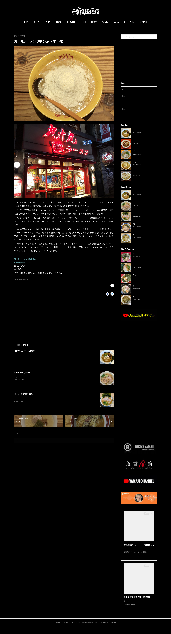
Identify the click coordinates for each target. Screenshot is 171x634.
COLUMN (94, 22)
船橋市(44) (25, 279)
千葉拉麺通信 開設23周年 (131, 109)
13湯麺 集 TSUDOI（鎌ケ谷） (144, 238)
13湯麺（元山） (139, 299)
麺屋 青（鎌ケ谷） (140, 227)
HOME (26, 22)
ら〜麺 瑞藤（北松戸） (22, 373)
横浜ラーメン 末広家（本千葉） (145, 257)
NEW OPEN (48, 22)
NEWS (58, 22)
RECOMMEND (70, 22)
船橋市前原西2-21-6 (22, 262)
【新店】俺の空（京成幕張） (25, 351)
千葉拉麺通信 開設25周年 (131, 90)
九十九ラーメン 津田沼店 (25, 259)
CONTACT (143, 22)
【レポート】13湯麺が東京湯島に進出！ (137, 102)
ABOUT (132, 22)
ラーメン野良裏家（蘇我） (24, 394)
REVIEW (36, 22)
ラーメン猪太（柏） (140, 289)
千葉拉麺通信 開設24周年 (131, 96)
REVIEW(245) (18, 279)
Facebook (116, 22)
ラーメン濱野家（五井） (142, 278)
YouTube (105, 22)
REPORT (83, 22)
